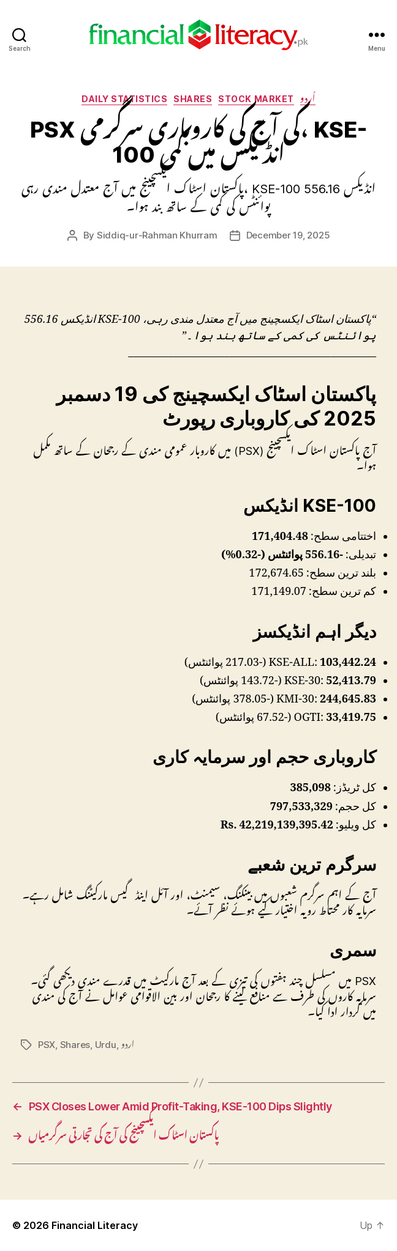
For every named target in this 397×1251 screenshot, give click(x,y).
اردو (127, 1044)
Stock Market (255, 99)
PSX (46, 1044)
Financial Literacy (94, 1225)
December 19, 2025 (288, 235)
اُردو (308, 99)
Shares (192, 99)
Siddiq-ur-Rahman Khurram (157, 235)
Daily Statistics (124, 99)
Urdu (105, 1044)
